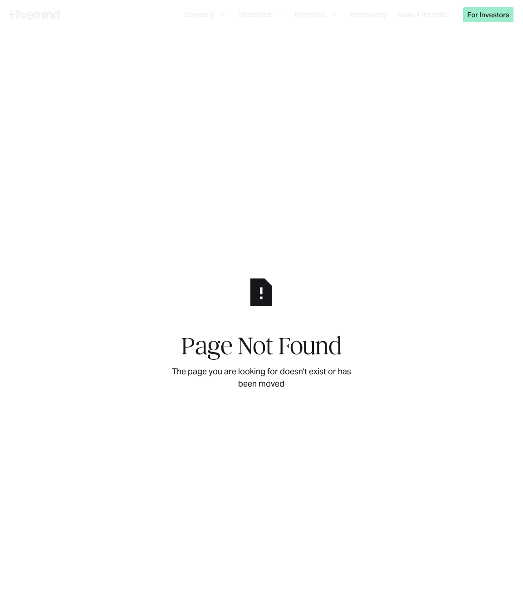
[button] (206, 14)
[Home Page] (34, 14)
